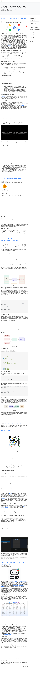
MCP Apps (10, 493)
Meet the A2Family (5, 430)
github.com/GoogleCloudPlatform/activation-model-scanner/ (14, 423)
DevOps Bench (3, 96)
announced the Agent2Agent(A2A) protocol (19, 581)
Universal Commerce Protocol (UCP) (18, 517)
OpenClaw (22, 105)
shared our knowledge (7, 634)
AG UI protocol (4, 498)
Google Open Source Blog (14, 6)
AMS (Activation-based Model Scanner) (13, 255)
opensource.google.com (6, 1)
